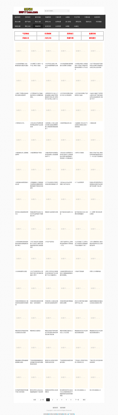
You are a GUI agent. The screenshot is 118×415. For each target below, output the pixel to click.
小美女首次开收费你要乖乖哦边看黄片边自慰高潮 (36, 124)
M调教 (68, 26)
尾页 (84, 399)
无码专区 (28, 17)
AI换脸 (68, 17)
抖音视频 (98, 21)
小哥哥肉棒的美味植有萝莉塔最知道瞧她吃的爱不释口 (21, 243)
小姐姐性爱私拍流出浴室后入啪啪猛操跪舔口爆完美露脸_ (66, 273)
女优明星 (58, 26)
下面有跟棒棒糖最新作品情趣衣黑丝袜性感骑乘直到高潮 (36, 362)
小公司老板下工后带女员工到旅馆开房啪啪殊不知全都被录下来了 (81, 243)
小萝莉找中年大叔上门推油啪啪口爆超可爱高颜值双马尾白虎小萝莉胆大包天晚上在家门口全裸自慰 (51, 97)
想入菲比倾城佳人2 (95, 390)
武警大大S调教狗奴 (95, 271)
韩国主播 (17, 26)
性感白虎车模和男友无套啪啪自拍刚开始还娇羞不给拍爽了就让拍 (96, 184)
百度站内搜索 (53, 414)
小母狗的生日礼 (19, 123)
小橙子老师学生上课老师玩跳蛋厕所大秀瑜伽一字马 (66, 243)
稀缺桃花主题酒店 (35, 330)
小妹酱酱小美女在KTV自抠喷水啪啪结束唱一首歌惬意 (81, 124)
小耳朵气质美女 (49, 241)
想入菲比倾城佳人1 (80, 390)
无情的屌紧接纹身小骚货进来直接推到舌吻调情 (21, 302)
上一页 (42, 399)
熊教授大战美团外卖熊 (51, 212)
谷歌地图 (45, 414)
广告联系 (71, 414)
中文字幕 (77, 17)
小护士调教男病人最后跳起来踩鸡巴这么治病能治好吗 (96, 243)
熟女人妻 (38, 21)
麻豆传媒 (38, 17)
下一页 (77, 399)
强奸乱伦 (88, 21)
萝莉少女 (48, 21)
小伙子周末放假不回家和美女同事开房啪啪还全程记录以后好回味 (96, 65)
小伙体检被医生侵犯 (21, 271)
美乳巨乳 (78, 21)
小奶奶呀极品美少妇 (66, 123)
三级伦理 (58, 17)
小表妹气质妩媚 (79, 271)
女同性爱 (58, 21)
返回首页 (17, 17)
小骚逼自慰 (93, 123)
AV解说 (76, 26)
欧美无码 (48, 26)
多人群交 (68, 21)
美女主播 (17, 21)
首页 (34, 399)
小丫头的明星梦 (79, 182)
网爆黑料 (38, 26)
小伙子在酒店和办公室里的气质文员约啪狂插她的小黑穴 (36, 273)
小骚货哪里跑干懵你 (36, 152)
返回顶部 (62, 407)
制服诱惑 (48, 17)
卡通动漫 (87, 17)
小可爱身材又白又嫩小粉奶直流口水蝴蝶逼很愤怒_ (36, 95)
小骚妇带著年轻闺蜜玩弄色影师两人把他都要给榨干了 (51, 154)
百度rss (66, 414)
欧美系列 (97, 17)
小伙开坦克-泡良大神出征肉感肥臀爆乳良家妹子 (51, 65)
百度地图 (60, 414)
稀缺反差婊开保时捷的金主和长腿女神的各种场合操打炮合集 (51, 332)
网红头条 (28, 26)
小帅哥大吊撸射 (79, 152)
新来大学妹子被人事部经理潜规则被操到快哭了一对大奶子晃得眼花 (96, 154)
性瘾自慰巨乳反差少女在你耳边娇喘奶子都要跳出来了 (36, 213)
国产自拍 (28, 21)
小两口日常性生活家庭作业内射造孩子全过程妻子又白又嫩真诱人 (51, 273)
